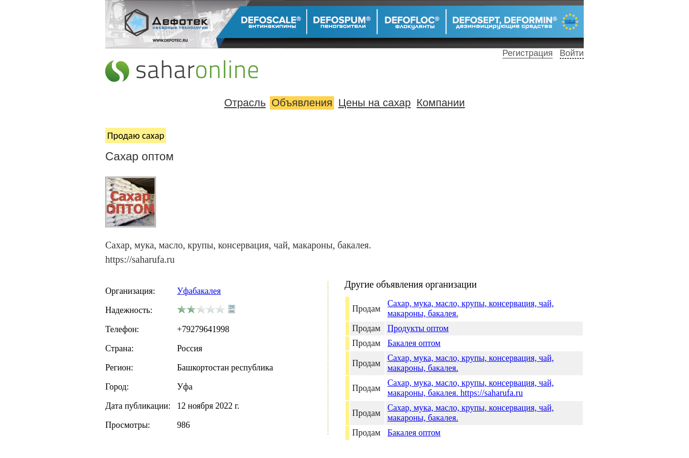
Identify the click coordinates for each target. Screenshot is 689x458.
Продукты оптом (418, 328)
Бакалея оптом (414, 343)
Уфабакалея (199, 291)
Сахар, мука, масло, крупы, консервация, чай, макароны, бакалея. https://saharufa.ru (471, 388)
